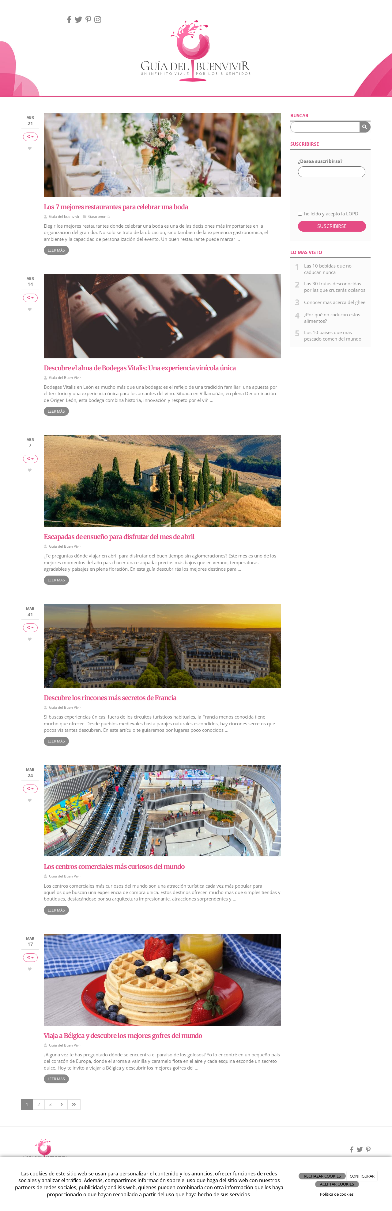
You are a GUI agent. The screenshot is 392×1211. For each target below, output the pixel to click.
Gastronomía (99, 216)
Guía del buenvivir (64, 216)
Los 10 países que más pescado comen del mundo (332, 335)
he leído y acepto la (328, 213)
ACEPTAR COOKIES (337, 1184)
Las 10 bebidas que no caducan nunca (328, 269)
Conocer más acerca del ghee (334, 302)
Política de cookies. (337, 1194)
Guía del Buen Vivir (65, 377)
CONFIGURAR (362, 1176)
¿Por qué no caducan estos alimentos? (332, 317)
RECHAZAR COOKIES (322, 1176)
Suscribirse (332, 226)
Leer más (56, 250)
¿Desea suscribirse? (320, 161)
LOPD (352, 213)
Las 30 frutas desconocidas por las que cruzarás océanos (334, 286)
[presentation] (330, 190)
